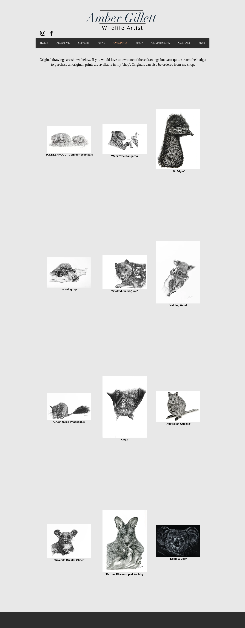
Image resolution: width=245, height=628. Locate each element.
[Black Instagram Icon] (42, 33)
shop (190, 64)
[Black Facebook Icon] (51, 33)
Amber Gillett (121, 17)
